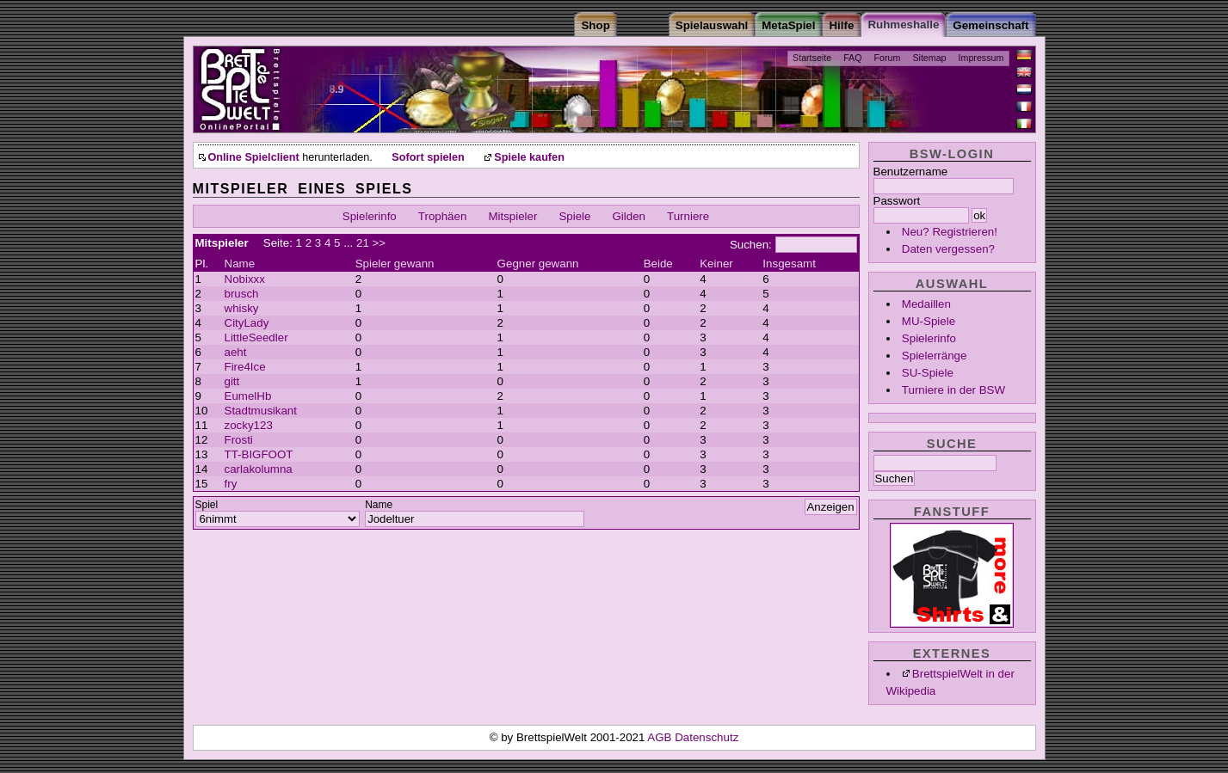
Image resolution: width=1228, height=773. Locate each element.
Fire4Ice (245, 366)
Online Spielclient (253, 157)
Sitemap (929, 57)
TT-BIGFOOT (259, 454)
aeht (236, 352)
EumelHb (248, 396)
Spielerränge (934, 355)
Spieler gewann (395, 263)
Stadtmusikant (261, 410)
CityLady (247, 322)
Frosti (239, 439)
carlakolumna (259, 469)
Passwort (897, 200)
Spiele (574, 216)
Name (240, 263)
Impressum (981, 57)
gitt (232, 381)
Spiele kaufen (529, 157)
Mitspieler (512, 216)
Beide (658, 263)
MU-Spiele (928, 321)
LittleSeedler (256, 337)
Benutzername (910, 171)
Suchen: (751, 244)
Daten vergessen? (948, 248)
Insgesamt (789, 263)
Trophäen (442, 216)
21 (362, 242)
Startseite (812, 57)
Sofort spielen (428, 157)
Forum (887, 57)
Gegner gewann (538, 263)
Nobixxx (245, 279)
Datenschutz (706, 737)
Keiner (716, 263)
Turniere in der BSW (953, 389)
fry (231, 483)
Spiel (207, 505)
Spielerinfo (929, 338)
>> (379, 242)
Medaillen (926, 304)
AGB (661, 737)
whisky (242, 308)
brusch (242, 293)
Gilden (629, 216)
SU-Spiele (927, 372)
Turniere (688, 216)
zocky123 (249, 425)
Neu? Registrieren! (949, 231)
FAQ (852, 57)
